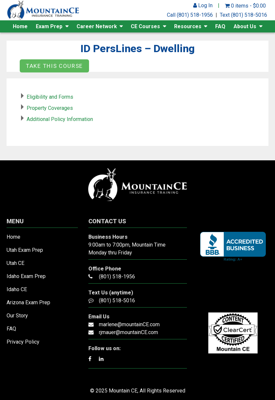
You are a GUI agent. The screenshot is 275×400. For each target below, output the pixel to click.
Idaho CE (17, 289)
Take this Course (54, 66)
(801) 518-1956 (117, 276)
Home (20, 26)
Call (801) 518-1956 (190, 15)
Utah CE (15, 263)
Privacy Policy (23, 342)
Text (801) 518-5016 (243, 15)
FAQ (220, 26)
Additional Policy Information (60, 119)
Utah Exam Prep (25, 250)
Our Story (17, 315)
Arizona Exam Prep (28, 302)
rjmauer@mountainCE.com (128, 332)
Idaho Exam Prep (26, 276)
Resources (187, 26)
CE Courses (145, 26)
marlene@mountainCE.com (129, 324)
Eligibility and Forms (50, 97)
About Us (245, 26)
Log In (203, 5)
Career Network (97, 26)
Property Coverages (50, 108)
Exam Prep (49, 26)
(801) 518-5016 (117, 300)
